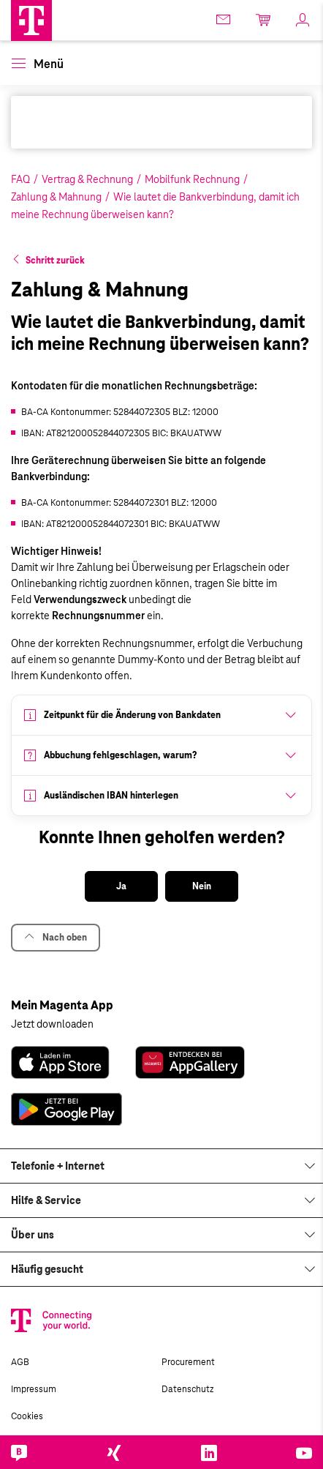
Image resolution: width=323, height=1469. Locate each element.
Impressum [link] (33, 1389)
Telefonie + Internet (57, 1166)
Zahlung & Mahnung (56, 196)
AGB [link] (20, 1362)
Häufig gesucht (47, 1269)
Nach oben (55, 937)
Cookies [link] (27, 1416)
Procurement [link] (188, 1362)
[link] (60, 1062)
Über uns (32, 1234)
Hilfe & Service (46, 1200)
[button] (31, 20)
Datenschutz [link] (187, 1389)
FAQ (20, 179)
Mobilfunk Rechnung (192, 179)
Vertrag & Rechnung (87, 179)
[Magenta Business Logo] (31, 20)
